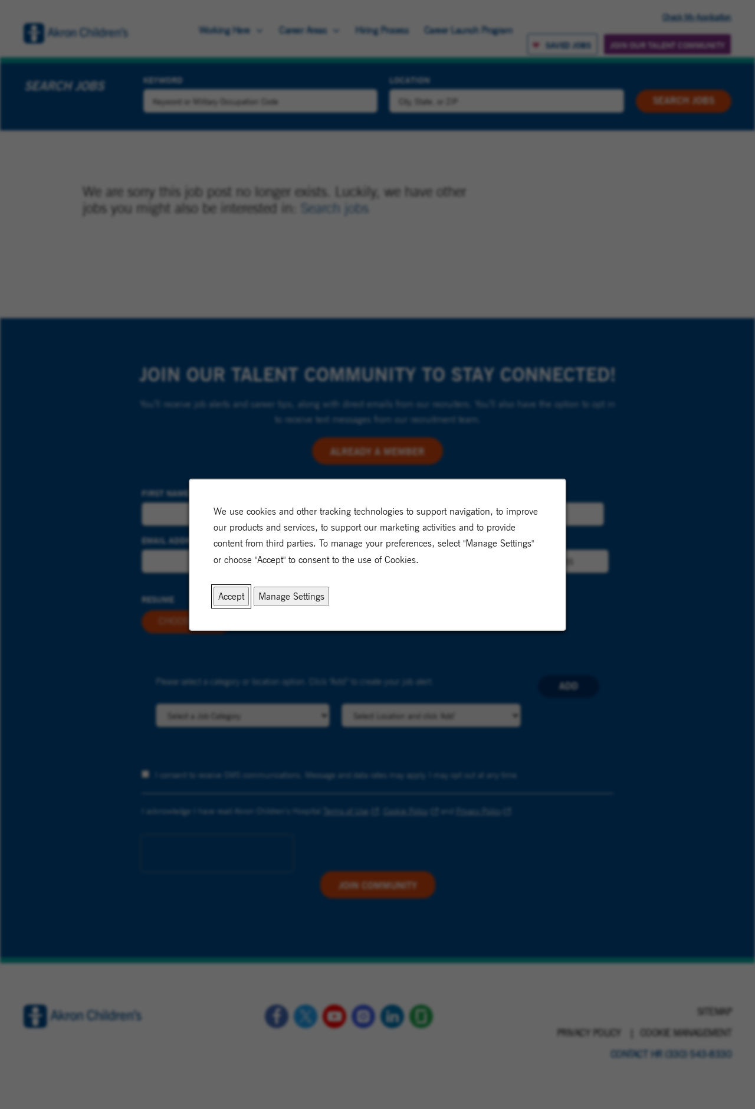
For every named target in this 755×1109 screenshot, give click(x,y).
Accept (231, 595)
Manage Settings (291, 595)
